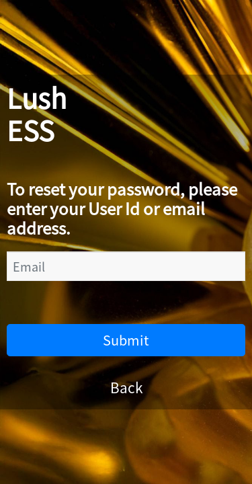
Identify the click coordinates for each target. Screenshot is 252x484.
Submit (126, 340)
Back (126, 387)
